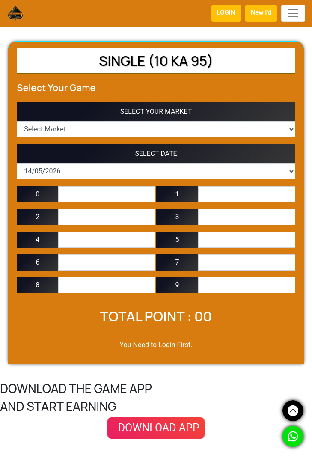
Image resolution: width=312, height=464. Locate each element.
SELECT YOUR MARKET (156, 111)
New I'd (261, 12)
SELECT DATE (156, 153)
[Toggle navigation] (293, 13)
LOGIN (226, 12)
